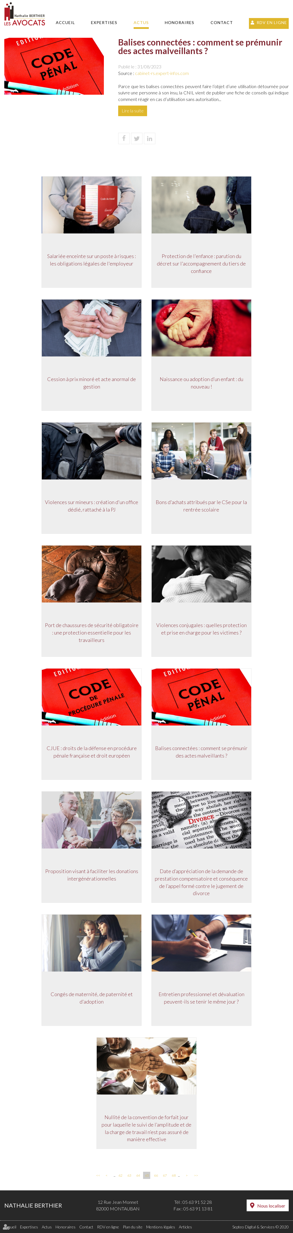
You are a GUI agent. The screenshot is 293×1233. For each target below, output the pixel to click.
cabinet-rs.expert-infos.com (162, 73)
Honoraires (179, 22)
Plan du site (132, 1226)
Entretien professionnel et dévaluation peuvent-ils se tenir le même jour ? (202, 999)
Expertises (104, 22)
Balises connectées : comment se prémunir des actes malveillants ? (202, 753)
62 (120, 1175)
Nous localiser (271, 1205)
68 (174, 1175)
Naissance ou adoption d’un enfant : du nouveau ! (202, 384)
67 (165, 1175)
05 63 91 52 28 (197, 1202)
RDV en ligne (272, 22)
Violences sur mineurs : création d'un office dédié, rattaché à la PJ (90, 507)
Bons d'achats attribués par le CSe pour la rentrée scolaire (202, 507)
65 (147, 1175)
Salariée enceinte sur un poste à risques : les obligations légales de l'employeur (90, 261)
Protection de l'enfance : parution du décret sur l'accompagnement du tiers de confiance (202, 264)
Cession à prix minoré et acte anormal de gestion (90, 384)
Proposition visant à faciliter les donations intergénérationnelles (90, 876)
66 (156, 1175)
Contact (222, 22)
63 (129, 1175)
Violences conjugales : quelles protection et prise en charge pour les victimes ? (202, 630)
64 (138, 1175)
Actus (141, 22)
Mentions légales (160, 1226)
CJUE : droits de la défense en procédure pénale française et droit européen (91, 753)
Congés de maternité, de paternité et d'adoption (91, 999)
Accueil (65, 22)
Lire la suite (133, 110)
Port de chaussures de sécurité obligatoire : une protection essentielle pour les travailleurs (91, 633)
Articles (185, 1226)
